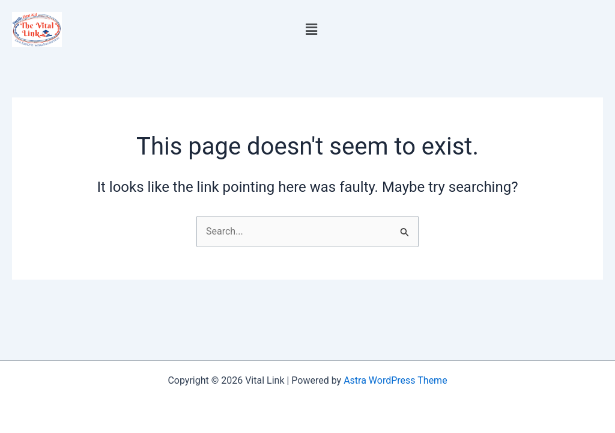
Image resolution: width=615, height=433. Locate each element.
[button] (311, 29)
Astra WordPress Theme (395, 380)
